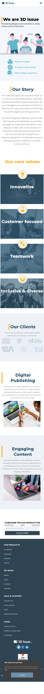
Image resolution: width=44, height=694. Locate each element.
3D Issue (8, 570)
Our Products (12, 545)
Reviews (7, 588)
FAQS (6, 610)
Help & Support (13, 596)
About (6, 575)
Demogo (7, 558)
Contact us (8, 601)
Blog (6, 580)
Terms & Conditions (12, 631)
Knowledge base (10, 614)
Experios (7, 554)
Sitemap (7, 584)
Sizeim (6, 563)
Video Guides (9, 605)
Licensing (8, 635)
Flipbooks (8, 550)
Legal (7, 622)
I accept (22, 675)
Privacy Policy (10, 626)
